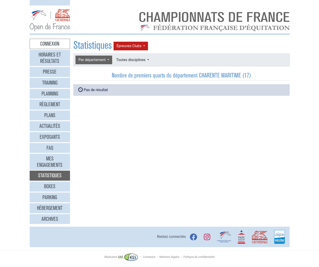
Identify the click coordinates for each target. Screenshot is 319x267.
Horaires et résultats (50, 57)
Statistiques (50, 175)
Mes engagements (49, 161)
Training (49, 83)
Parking (49, 197)
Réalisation (121, 257)
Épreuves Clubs (129, 46)
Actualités (49, 126)
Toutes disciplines (131, 60)
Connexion (49, 44)
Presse (50, 72)
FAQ (50, 148)
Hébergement (49, 208)
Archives (49, 219)
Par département (92, 60)
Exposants (50, 137)
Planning (49, 93)
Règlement (49, 104)
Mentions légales (169, 257)
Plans (49, 115)
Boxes (49, 186)
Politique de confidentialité (199, 257)
